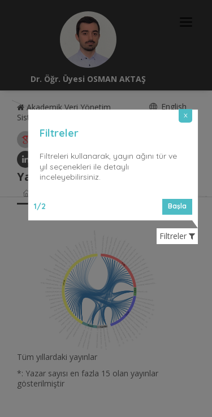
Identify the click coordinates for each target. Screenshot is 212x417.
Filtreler (177, 236)
